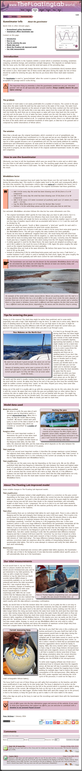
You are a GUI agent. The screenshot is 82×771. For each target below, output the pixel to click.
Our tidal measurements (16, 49)
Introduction (11, 39)
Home (22, 10)
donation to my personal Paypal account (25, 708)
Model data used (13, 45)
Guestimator (10, 78)
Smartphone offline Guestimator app (20, 32)
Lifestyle (41, 10)
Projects (48, 10)
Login (77, 15)
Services (28, 10)
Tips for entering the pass (16, 43)
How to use (11, 41)
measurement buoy (19, 415)
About (59, 10)
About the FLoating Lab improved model (22, 47)
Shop (54, 10)
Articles (35, 10)
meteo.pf (51, 184)
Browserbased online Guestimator (19, 30)
